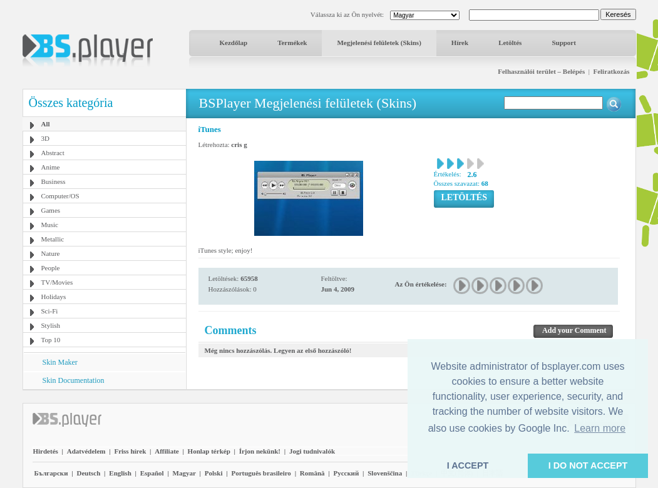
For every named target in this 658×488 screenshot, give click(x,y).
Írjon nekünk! (259, 451)
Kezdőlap (234, 42)
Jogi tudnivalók (312, 451)
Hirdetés (45, 451)
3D (45, 138)
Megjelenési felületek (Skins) (379, 42)
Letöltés (510, 42)
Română (312, 473)
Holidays (53, 296)
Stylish (51, 325)
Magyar (184, 473)
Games (51, 210)
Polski (214, 473)
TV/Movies (57, 282)
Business (53, 181)
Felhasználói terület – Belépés (541, 71)
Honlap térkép (209, 451)
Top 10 (51, 339)
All (45, 124)
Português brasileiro (260, 473)
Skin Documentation (74, 380)
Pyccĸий (346, 473)
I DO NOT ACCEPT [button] (588, 465)
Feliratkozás (611, 71)
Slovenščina (385, 473)
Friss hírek (130, 451)
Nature (50, 253)
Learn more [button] (599, 428)
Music (50, 224)
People (50, 268)
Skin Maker (60, 362)
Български (51, 473)
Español (152, 473)
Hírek (459, 42)
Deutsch (88, 473)
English (120, 473)
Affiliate (166, 451)
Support (564, 42)
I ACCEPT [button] (468, 465)
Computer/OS (60, 196)
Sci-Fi (49, 311)
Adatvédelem (86, 451)
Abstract (52, 152)
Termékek (292, 42)
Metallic (52, 239)
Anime (50, 167)
